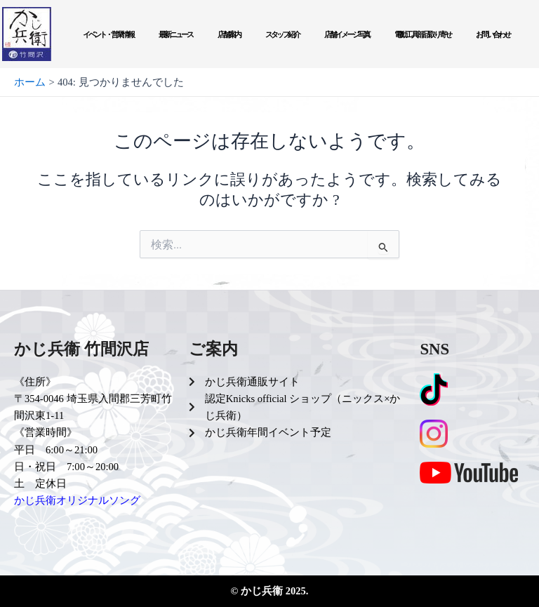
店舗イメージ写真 (346, 34)
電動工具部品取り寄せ (422, 34)
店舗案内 (229, 34)
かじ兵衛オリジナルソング (77, 500)
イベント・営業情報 (108, 34)
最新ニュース (175, 34)
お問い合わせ (493, 34)
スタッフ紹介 (282, 34)
